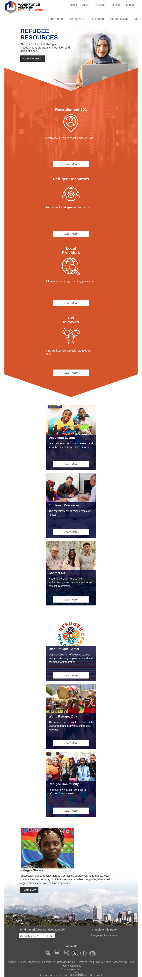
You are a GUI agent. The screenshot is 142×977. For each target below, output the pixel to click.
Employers (77, 18)
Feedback (11, 962)
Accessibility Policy (124, 962)
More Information (32, 58)
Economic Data (119, 18)
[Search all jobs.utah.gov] (134, 19)
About (85, 4)
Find (49, 935)
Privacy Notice (102, 962)
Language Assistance (104, 935)
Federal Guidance (71, 965)
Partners (115, 4)
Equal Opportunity (29, 962)
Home (73, 4)
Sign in (131, 6)
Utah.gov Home (66, 962)
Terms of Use (84, 962)
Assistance (96, 18)
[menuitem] (73, 4)
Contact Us (48, 962)
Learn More (71, 164)
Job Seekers (56, 18)
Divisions (100, 4)
